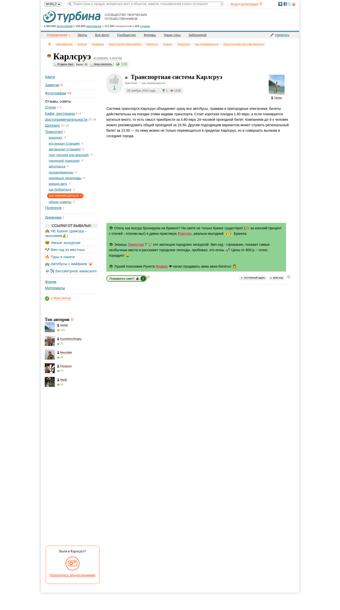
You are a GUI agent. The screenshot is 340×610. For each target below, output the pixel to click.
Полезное (53, 207)
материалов (93, 26)
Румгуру (185, 234)
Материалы (55, 288)
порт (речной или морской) (69, 155)
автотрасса (57, 166)
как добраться (60, 189)
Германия (97, 43)
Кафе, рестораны (60, 113)
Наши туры (172, 35)
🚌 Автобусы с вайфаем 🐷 (69, 264)
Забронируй (197, 35)
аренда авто (58, 184)
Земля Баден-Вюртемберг (125, 43)
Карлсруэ (152, 43)
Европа (82, 43)
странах (145, 26)
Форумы (150, 35)
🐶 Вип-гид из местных (65, 249)
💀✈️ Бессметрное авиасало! (71, 271)
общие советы (60, 202)
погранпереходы (61, 172)
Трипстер (136, 244)
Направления (64, 43)
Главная (49, 43)
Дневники (53, 217)
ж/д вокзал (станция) (64, 143)
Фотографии (55, 93)
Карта (50, 77)
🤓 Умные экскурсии (62, 243)
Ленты (82, 35)
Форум (50, 282)
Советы (167, 43)
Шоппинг (52, 125)
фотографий (65, 26)
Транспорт (183, 43)
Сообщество (126, 35)
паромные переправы (65, 178)
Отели (50, 107)
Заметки (52, 85)
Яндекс (162, 266)
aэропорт (56, 137)
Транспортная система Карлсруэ (243, 43)
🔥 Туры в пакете (60, 257)
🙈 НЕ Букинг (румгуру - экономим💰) (65, 233)
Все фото (102, 35)
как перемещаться (206, 43)
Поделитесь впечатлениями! (73, 575)
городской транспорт (64, 161)
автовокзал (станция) (65, 149)
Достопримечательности (66, 119)
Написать (282, 35)
